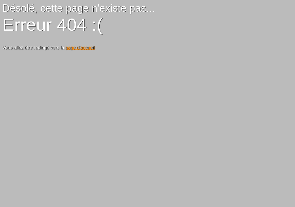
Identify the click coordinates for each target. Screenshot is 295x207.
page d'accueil (80, 47)
